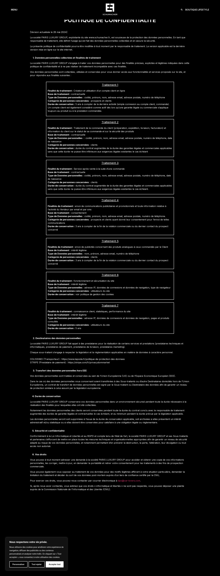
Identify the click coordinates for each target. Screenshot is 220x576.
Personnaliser (18, 564)
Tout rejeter (37, 564)
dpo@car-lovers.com (129, 480)
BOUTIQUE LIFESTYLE (197, 9)
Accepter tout (55, 564)
